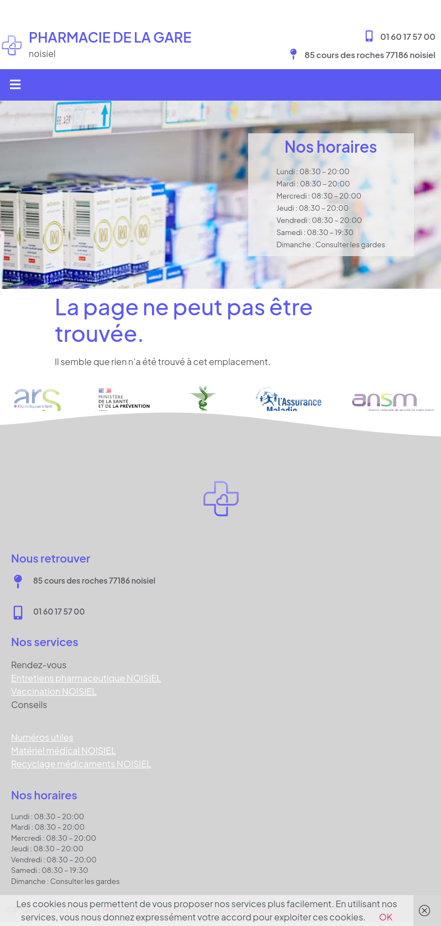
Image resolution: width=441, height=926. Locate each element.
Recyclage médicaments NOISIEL (81, 763)
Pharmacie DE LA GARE (110, 37)
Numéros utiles (42, 737)
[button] (15, 85)
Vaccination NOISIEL (54, 691)
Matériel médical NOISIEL (63, 750)
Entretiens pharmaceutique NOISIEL (86, 678)
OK (386, 917)
